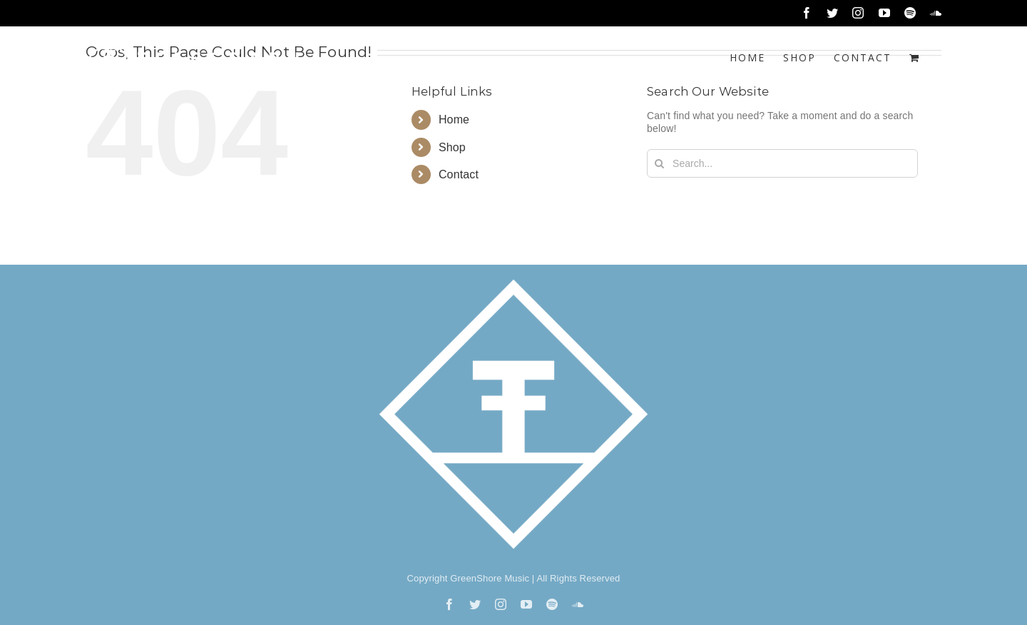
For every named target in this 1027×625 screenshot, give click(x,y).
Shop (452, 147)
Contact (459, 174)
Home (454, 119)
